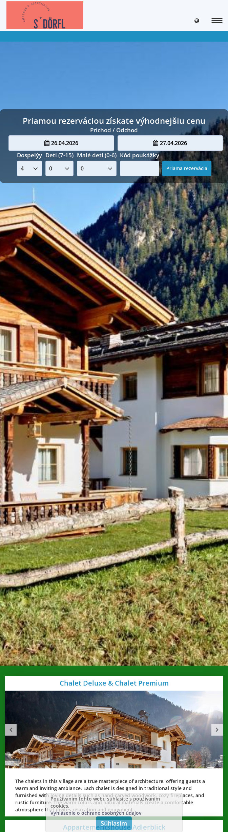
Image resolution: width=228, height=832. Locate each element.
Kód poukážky (139, 155)
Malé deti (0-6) (97, 155)
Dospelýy (29, 155)
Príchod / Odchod (114, 130)
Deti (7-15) (59, 155)
